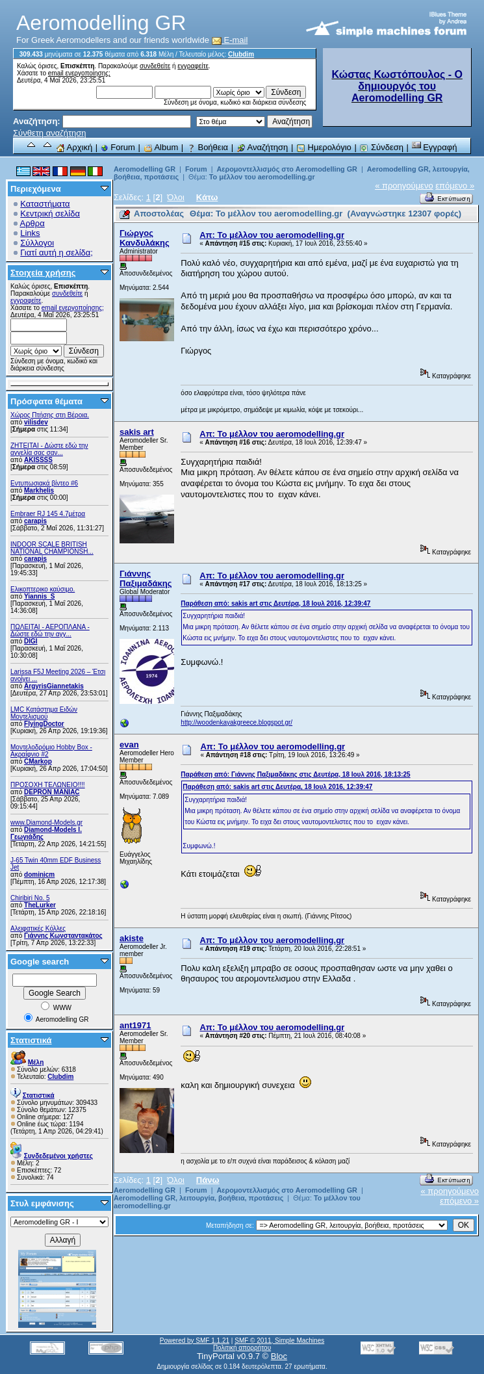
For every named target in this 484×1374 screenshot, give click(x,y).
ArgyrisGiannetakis (54, 686)
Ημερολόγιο (323, 147)
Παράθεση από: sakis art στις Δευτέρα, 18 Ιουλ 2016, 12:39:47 (275, 603)
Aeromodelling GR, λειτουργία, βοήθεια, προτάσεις (199, 1198)
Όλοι (176, 197)
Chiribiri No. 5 (30, 897)
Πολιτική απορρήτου (242, 1347)
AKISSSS (38, 459)
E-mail (230, 40)
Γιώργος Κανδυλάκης (145, 238)
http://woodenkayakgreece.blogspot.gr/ (236, 722)
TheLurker (40, 905)
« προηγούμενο (404, 185)
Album (161, 147)
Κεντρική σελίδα (50, 213)
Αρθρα (32, 223)
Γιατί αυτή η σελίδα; (56, 252)
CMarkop (38, 761)
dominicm (39, 874)
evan (129, 744)
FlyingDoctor (44, 723)
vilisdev (36, 422)
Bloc (279, 1356)
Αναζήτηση (262, 147)
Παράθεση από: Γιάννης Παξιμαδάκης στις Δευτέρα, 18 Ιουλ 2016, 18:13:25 (295, 774)
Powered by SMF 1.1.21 (194, 1340)
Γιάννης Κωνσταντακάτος (63, 935)
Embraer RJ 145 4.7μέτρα (47, 513)
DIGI (31, 641)
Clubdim (241, 54)
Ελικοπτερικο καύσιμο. (42, 589)
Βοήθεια (207, 147)
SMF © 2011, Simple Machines (279, 1340)
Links (30, 233)
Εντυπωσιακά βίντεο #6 (44, 483)
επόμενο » (454, 185)
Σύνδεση (381, 147)
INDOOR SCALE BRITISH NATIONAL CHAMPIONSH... (52, 548)
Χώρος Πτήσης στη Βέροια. (49, 415)
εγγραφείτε (193, 66)
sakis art (137, 432)
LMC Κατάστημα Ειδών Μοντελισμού (43, 713)
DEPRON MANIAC (52, 792)
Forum (118, 147)
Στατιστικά (31, 1040)
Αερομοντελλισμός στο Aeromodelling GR (286, 169)
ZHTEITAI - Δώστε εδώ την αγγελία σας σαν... (49, 449)
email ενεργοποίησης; (79, 73)
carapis (35, 521)
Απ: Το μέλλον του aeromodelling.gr (271, 235)
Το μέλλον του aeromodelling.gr (262, 177)
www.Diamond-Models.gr (46, 822)
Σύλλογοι (37, 243)
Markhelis (39, 490)
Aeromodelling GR (144, 169)
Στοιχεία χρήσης (43, 273)
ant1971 (135, 1025)
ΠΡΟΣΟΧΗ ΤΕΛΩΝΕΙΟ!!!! (47, 784)
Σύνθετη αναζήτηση (49, 133)
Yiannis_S (39, 596)
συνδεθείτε (155, 66)
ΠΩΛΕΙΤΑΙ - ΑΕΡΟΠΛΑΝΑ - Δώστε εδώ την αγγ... (50, 630)
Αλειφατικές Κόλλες (38, 928)
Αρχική (74, 147)
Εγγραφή (434, 147)
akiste (132, 938)
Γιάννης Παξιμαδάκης (146, 578)
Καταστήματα (45, 204)
